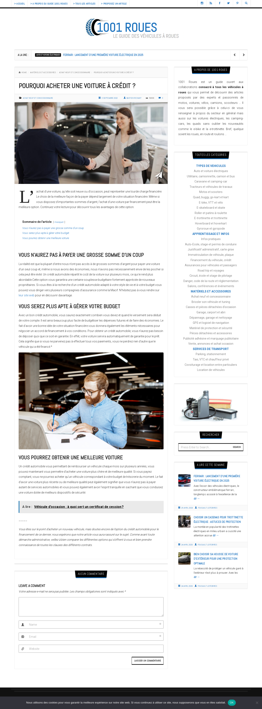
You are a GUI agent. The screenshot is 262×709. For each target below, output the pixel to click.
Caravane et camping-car (210, 181)
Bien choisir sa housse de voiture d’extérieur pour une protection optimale (216, 558)
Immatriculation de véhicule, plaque (211, 254)
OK (232, 702)
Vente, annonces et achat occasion (210, 343)
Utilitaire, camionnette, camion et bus (211, 176)
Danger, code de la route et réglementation (210, 281)
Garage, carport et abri (210, 312)
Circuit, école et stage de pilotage (211, 275)
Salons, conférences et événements (210, 286)
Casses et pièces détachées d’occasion (211, 307)
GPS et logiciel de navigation (211, 322)
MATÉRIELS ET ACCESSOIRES (43, 72)
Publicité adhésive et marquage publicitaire (211, 338)
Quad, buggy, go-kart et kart (211, 197)
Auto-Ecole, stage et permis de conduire (211, 244)
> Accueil (20, 3)
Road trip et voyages (211, 270)
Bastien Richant (132, 98)
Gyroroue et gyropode (211, 228)
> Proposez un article (117, 3)
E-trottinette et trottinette (210, 218)
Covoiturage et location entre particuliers (211, 364)
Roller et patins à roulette (211, 213)
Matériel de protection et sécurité (211, 328)
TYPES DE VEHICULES (211, 166)
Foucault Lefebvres (206, 507)
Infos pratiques (211, 239)
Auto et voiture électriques (48, 54)
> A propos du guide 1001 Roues (50, 3)
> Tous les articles (86, 3)
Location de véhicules (211, 369)
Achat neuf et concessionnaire (74, 72)
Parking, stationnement (211, 354)
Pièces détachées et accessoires (211, 333)
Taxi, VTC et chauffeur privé (211, 359)
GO (197, 498)
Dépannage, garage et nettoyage (211, 317)
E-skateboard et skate (211, 207)
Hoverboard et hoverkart (211, 223)
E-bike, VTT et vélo (211, 202)
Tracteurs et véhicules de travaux (211, 186)
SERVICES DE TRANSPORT (211, 349)
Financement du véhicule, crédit (211, 260)
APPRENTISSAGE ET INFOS (210, 234)
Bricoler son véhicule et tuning (211, 302)
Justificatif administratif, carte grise (211, 249)
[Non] (257, 703)
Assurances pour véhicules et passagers (211, 265)
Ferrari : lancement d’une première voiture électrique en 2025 (103, 55)
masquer (59, 222)
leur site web (26, 295)
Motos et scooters (210, 192)
